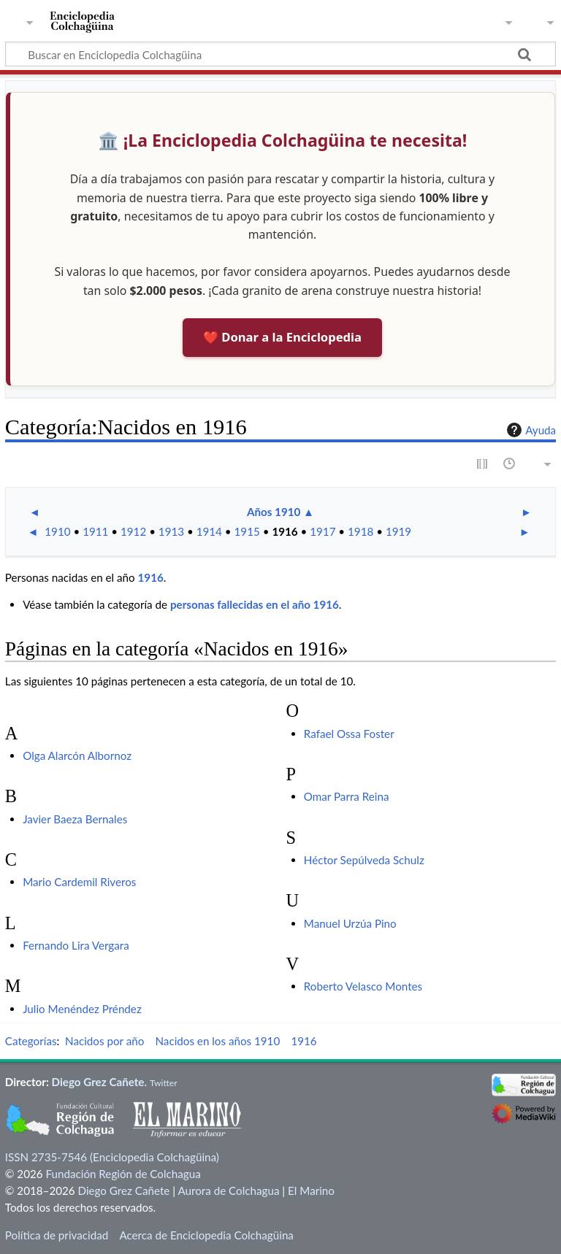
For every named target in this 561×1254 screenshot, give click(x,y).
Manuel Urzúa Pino (350, 923)
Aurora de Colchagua (228, 1190)
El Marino (311, 1190)
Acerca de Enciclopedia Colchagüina (206, 1235)
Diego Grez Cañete (98, 1081)
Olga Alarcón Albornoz (77, 755)
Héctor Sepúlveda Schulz (364, 859)
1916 (284, 531)
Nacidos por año (104, 1040)
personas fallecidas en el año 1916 (254, 604)
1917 (322, 531)
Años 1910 (273, 511)
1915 (247, 531)
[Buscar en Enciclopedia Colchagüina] (280, 54)
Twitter (164, 1082)
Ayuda (529, 430)
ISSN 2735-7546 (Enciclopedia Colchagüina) (112, 1156)
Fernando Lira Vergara (76, 945)
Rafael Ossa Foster (349, 733)
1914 (209, 531)
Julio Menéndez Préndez (82, 1008)
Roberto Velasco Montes (363, 986)
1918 (360, 531)
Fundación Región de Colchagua (122, 1173)
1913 (171, 531)
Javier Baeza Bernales (75, 819)
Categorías (31, 1040)
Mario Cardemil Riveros (79, 881)
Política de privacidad (56, 1235)
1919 (398, 531)
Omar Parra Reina (346, 796)
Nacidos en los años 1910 (217, 1040)
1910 (57, 531)
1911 (95, 531)
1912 (133, 531)
